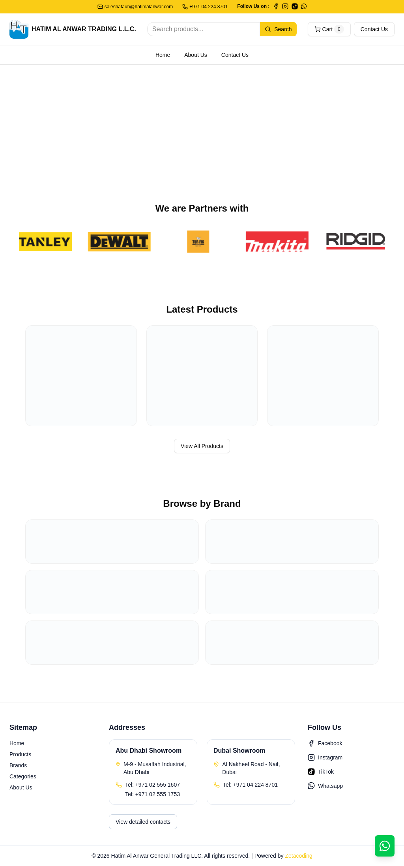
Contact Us (374, 29)
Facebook (325, 743)
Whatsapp (325, 786)
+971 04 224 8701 (205, 6)
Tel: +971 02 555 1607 (152, 785)
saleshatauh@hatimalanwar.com (135, 6)
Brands (18, 765)
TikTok (321, 771)
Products (20, 754)
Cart (329, 29)
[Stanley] (42, 242)
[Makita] (278, 242)
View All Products (202, 446)
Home (162, 55)
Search (278, 29)
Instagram (325, 757)
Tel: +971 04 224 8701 (250, 785)
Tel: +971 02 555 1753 (152, 794)
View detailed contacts (143, 822)
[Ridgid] (357, 242)
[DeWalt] (121, 242)
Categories (22, 776)
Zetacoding (298, 856)
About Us (195, 55)
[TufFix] (200, 242)
